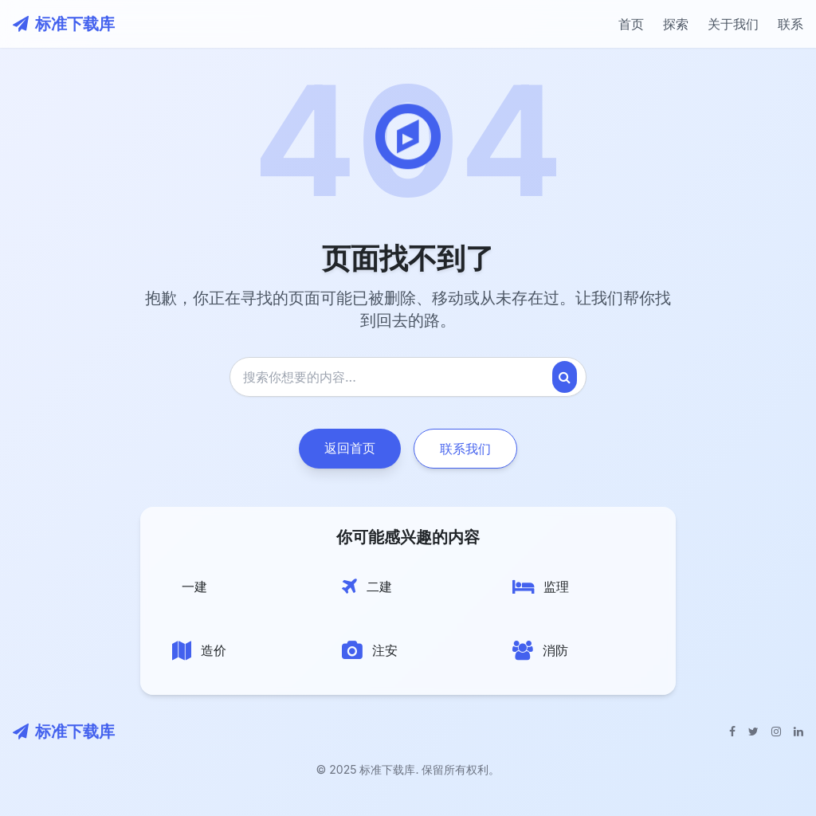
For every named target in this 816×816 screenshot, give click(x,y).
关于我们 (733, 24)
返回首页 (349, 448)
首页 (631, 24)
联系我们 (465, 449)
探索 (675, 24)
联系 (790, 24)
